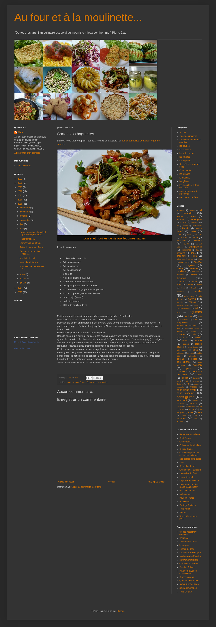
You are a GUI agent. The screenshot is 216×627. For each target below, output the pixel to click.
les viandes (184, 157)
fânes (179, 284)
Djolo (181, 462)
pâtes (195, 350)
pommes (181, 371)
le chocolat (184, 178)
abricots (180, 210)
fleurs (183, 288)
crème (180, 268)
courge (198, 262)
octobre (24, 216)
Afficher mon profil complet (27, 153)
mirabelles (195, 328)
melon (195, 325)
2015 (20, 204)
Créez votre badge (22, 348)
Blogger (120, 611)
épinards (181, 281)
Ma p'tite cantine (187, 490)
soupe (192, 409)
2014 (20, 288)
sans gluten (185, 397)
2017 (20, 195)
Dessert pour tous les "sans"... (30, 252)
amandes (188, 213)
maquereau (182, 322)
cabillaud (184, 237)
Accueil (111, 482)
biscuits (185, 228)
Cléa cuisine (185, 441)
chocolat (181, 253)
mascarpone (182, 325)
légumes (90, 382)
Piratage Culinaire (187, 505)
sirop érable (190, 406)
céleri (186, 244)
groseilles (180, 302)
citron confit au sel (185, 259)
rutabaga (193, 387)
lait (196, 308)
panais (186, 344)
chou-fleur (181, 256)
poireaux (181, 359)
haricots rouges (183, 305)
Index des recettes (188, 136)
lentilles (188, 316)
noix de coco (183, 337)
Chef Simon (185, 438)
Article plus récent (66, 482)
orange (198, 340)
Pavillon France (186, 498)
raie (186, 381)
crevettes (193, 268)
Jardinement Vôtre (188, 541)
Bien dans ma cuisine (189, 434)
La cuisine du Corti (188, 473)
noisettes (181, 334)
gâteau (192, 299)
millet (186, 328)
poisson (197, 365)
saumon (193, 403)
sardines (195, 400)
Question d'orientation (189, 580)
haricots (192, 302)
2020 (20, 183)
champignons (195, 247)
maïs (196, 319)
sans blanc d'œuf (186, 389)
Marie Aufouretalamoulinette (26, 342)
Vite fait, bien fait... (28, 258)
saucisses (180, 404)
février (23, 278)
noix (194, 334)
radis (179, 381)
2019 (20, 187)
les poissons (185, 149)
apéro (193, 216)
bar (178, 226)
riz (188, 384)
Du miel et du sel (187, 466)
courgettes (190, 265)
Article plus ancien (156, 482)
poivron (98, 382)
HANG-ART (184, 538)
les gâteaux (184, 181)
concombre (184, 262)
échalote (180, 274)
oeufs (198, 337)
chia (197, 250)
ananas (180, 216)
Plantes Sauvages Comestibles (188, 572)
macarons (184, 319)
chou (77, 382)
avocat (183, 222)
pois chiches (183, 362)
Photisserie (184, 501)
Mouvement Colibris (188, 560)
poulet (104, 382)
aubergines (196, 219)
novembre (25, 211)
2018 (20, 191)
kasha (196, 305)
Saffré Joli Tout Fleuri (189, 584)
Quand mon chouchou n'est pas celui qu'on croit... (33, 233)
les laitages (184, 174)
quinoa (196, 378)
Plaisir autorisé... (28, 239)
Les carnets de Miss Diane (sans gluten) (189, 485)
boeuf (179, 234)
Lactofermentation (183, 308)
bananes (194, 222)
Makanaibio (184, 494)
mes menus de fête (188, 197)
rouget (196, 384)
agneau (192, 210)
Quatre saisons (186, 577)
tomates (181, 418)
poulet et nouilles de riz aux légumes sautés (114, 238)
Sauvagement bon (188, 588)
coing (200, 259)
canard (195, 237)
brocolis (198, 234)
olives (185, 340)
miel (178, 328)
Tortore (182, 512)
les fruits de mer (187, 153)
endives (194, 274)
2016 (20, 200)
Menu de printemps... (30, 262)
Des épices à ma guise (190, 459)
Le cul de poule (186, 477)
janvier (23, 282)
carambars (181, 240)
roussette (180, 387)
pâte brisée (193, 347)
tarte (199, 412)
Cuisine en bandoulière (190, 445)
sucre (190, 412)
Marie (20, 132)
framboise (180, 292)
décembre (25, 207)
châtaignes (186, 250)
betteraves (197, 225)
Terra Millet (184, 509)
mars (23, 274)
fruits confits (189, 296)
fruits (198, 291)
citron (194, 256)
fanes (194, 281)
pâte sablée (182, 350)
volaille (180, 421)
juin (22, 224)
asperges (181, 219)
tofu (195, 415)
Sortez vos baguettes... (31, 243)
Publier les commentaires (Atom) (86, 487)
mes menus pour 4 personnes (188, 192)
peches (190, 353)
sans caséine (185, 393)
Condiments (185, 170)
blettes (193, 231)
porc (199, 374)
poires (194, 359)
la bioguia (184, 545)
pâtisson (180, 353)
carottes (70, 382)
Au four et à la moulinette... (78, 17)
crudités (181, 271)
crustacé (195, 272)
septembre (25, 220)
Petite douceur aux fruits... (32, 247)
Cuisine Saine (186, 449)
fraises (193, 287)
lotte (200, 316)
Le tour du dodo (186, 549)
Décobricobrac (24, 165)
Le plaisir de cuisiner (189, 480)
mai (22, 228)
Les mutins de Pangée (190, 552)
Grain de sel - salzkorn (190, 470)
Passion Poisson (187, 567)
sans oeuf (182, 400)
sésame (180, 406)
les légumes (185, 160)
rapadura (195, 381)
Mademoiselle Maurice (190, 556)
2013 (20, 292)
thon (184, 415)
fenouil (189, 284)
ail (201, 210)
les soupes (184, 146)
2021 (20, 179)
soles (182, 409)
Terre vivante (185, 592)
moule (179, 331)
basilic (185, 226)
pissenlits (192, 356)
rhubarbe (180, 384)
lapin (178, 312)
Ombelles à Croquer (189, 563)
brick (189, 235)
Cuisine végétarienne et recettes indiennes (189, 453)
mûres (193, 331)
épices (82, 382)
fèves (199, 285)
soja (200, 406)
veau (196, 419)
